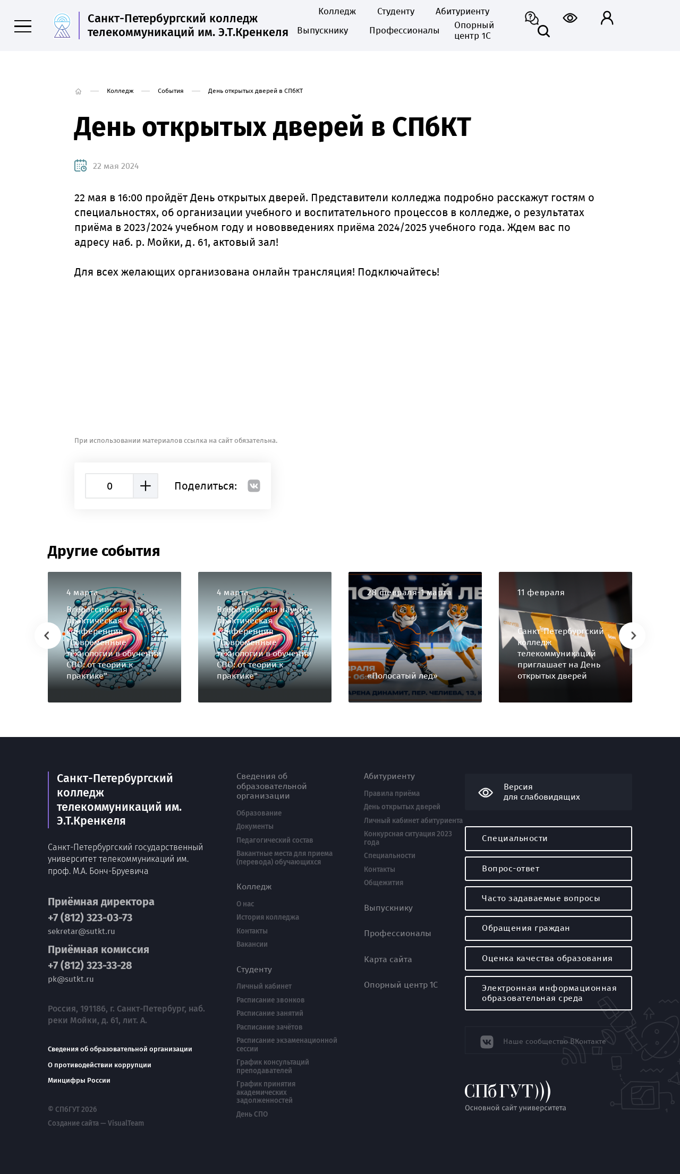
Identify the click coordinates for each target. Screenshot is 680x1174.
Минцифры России (79, 1079)
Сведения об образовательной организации (120, 1047)
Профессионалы (401, 30)
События (171, 91)
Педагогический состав (274, 840)
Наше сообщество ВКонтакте (548, 1039)
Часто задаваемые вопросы (541, 898)
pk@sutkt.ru (71, 978)
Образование (259, 813)
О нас (245, 904)
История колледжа (267, 917)
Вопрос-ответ (510, 868)
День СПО (252, 1114)
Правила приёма (392, 794)
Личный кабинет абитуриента (413, 821)
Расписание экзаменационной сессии (286, 1044)
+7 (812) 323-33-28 (90, 964)
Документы (255, 826)
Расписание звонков (270, 1000)
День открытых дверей (402, 807)
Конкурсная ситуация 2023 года (408, 838)
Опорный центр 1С (474, 30)
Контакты (252, 931)
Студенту (395, 11)
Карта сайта (388, 959)
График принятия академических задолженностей (265, 1092)
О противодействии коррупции (99, 1063)
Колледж (337, 11)
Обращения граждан (526, 928)
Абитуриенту (462, 11)
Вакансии (252, 944)
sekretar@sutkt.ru (81, 931)
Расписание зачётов (269, 1027)
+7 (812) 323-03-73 (90, 917)
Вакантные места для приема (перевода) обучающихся (284, 858)
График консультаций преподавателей (272, 1066)
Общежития (383, 883)
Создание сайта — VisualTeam (95, 1122)
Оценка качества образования (547, 958)
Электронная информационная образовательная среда (549, 992)
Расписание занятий (269, 1013)
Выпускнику (322, 30)
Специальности (389, 856)
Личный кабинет (264, 986)
